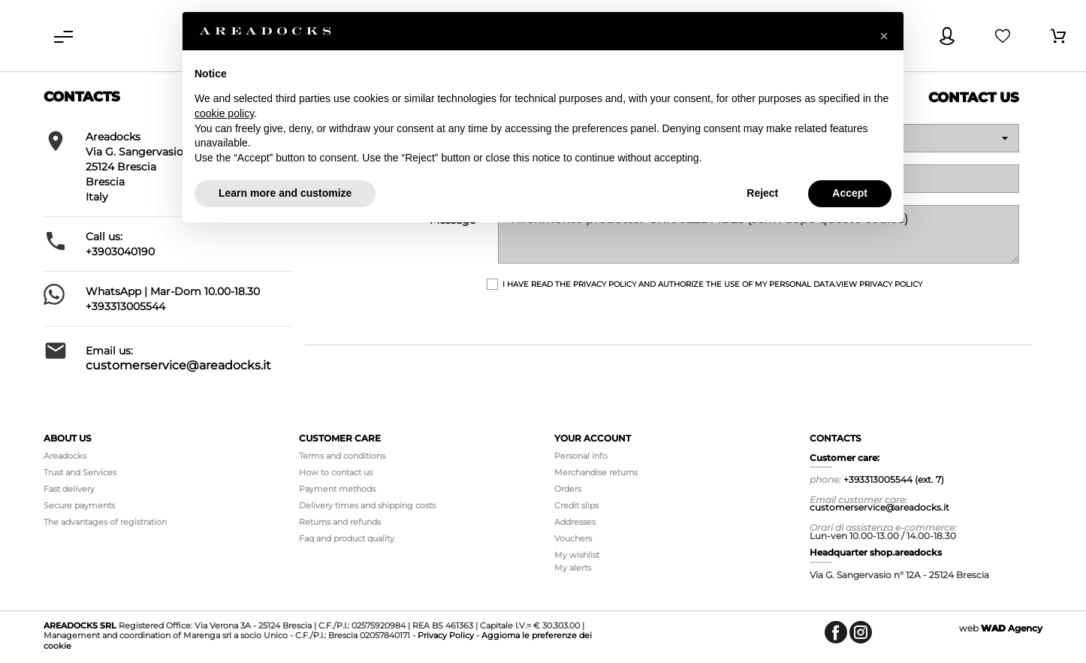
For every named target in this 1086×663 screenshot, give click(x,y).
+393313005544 (125, 306)
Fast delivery (69, 489)
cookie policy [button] (224, 113)
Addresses (575, 522)
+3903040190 (120, 251)
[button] (884, 36)
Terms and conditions (342, 456)
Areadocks (65, 456)
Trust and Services (80, 472)
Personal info (581, 456)
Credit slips (576, 505)
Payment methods (337, 489)
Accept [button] (849, 193)
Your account (592, 438)
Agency (1011, 628)
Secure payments (79, 505)
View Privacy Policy (879, 284)
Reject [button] (762, 193)
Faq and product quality (346, 538)
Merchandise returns (596, 472)
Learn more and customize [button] (285, 193)
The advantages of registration (105, 522)
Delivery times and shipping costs (367, 505)
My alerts (572, 567)
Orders (567, 489)
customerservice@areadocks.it (178, 365)
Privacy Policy (446, 635)
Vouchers (573, 538)
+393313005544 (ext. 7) (893, 479)
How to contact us (336, 472)
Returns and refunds (340, 522)
